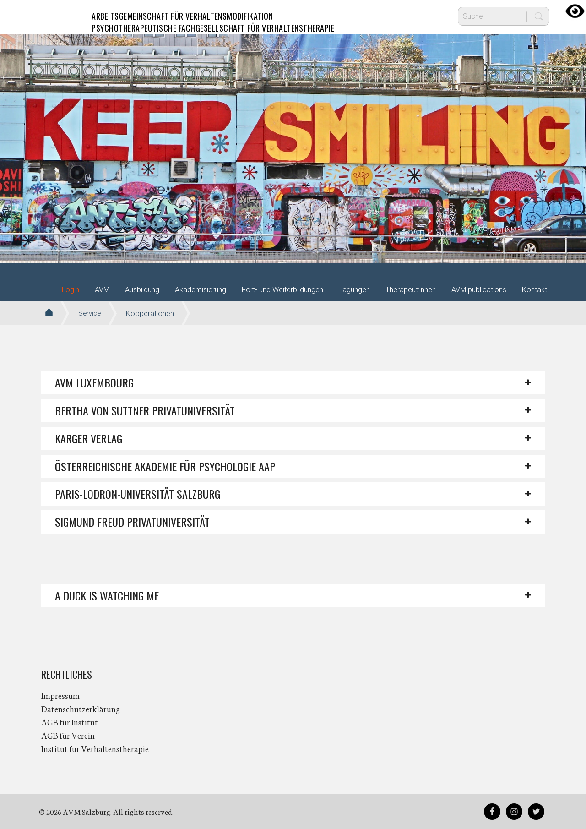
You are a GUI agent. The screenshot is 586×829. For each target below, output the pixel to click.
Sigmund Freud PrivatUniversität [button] (132, 521)
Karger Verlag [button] (88, 438)
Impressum (60, 695)
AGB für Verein (68, 735)
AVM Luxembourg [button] (94, 382)
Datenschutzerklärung (80, 708)
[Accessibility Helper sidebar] (575, 11)
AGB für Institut (69, 722)
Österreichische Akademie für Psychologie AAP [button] (165, 466)
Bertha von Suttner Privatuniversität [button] (145, 410)
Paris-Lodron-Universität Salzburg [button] (137, 493)
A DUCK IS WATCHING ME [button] (107, 595)
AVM (59, 16)
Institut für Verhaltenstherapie (95, 748)
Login (70, 289)
